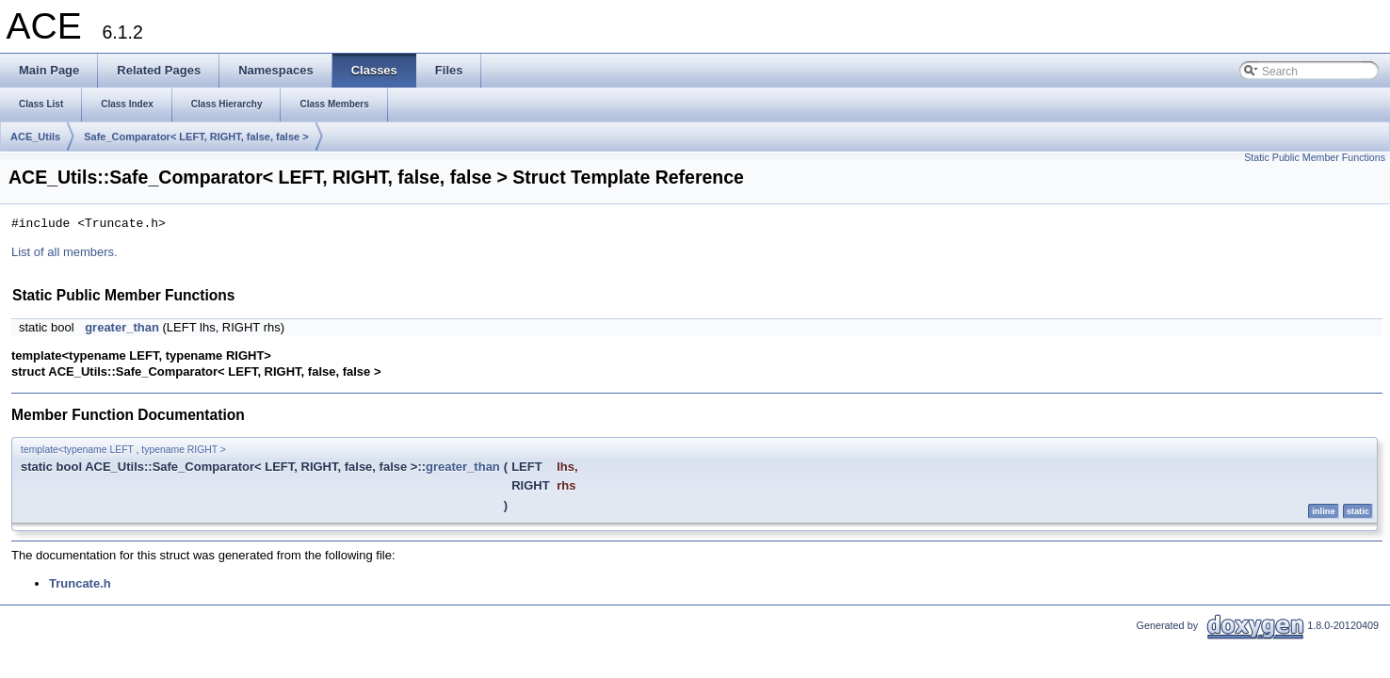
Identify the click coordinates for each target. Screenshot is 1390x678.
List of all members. (64, 252)
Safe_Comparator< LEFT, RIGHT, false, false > (196, 136)
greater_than (122, 327)
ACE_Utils (35, 136)
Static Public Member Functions (1314, 157)
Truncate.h (80, 583)
